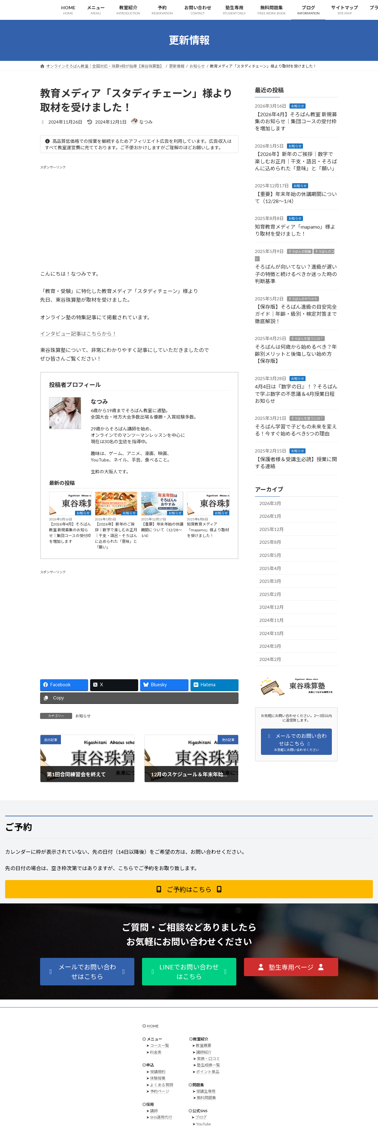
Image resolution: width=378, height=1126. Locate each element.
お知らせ (83, 513)
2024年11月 (271, 620)
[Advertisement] (139, 214)
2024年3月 (270, 646)
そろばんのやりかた (303, 298)
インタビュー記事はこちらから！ (78, 333)
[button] (189, 889)
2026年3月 (270, 503)
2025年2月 (270, 594)
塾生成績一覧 (208, 1065)
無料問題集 (206, 1097)
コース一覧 (159, 1045)
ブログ (201, 1117)
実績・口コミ (208, 1058)
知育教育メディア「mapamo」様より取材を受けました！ (208, 530)
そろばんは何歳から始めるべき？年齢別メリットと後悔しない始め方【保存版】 (296, 353)
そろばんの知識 (300, 251)
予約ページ (159, 1091)
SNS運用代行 (161, 1117)
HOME (153, 1026)
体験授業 (157, 1078)
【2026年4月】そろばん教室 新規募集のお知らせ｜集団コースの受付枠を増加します (70, 533)
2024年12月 (271, 607)
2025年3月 (270, 581)
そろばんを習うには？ (307, 338)
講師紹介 (204, 1051)
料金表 (156, 1051)
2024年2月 (270, 659)
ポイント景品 (207, 1071)
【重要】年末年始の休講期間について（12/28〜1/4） (162, 530)
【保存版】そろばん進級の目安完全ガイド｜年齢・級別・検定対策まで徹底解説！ (296, 314)
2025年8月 (270, 542)
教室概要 (203, 1045)
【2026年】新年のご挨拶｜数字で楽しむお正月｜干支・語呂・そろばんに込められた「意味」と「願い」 (116, 536)
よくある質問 (161, 1084)
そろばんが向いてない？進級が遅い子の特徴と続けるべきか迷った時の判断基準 (296, 274)
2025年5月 (270, 555)
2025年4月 (270, 568)
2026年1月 (270, 516)
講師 (154, 1110)
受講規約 (157, 1071)
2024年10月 (271, 633)
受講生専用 (205, 1091)
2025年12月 (271, 529)
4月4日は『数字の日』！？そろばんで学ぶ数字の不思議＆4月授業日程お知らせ (296, 393)
